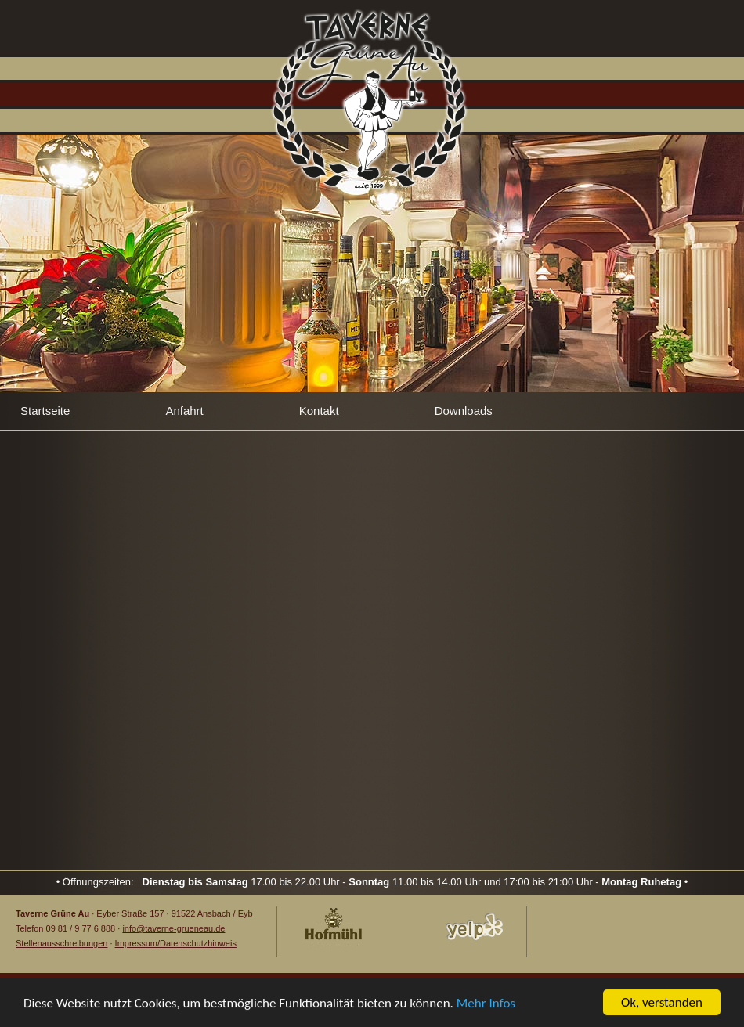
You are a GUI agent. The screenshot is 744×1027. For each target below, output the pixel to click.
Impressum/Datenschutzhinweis (176, 943)
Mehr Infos (486, 1003)
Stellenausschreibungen (61, 943)
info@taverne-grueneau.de (173, 928)
